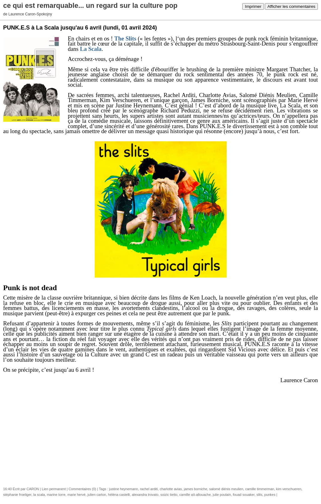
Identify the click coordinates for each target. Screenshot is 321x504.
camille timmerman (259, 489)
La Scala (91, 49)
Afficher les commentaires (291, 6)
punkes (269, 494)
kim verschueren (289, 489)
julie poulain (222, 494)
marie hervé (76, 494)
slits (259, 494)
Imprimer (253, 6)
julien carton (96, 494)
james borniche (195, 489)
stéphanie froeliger (17, 494)
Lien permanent (54, 489)
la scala (39, 494)
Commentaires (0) (82, 489)
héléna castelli (119, 494)
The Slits (125, 38)
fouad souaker (244, 494)
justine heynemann (123, 489)
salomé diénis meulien (226, 489)
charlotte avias (171, 489)
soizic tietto (168, 494)
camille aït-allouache (195, 494)
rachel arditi (149, 489)
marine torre (56, 494)
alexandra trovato (145, 494)
